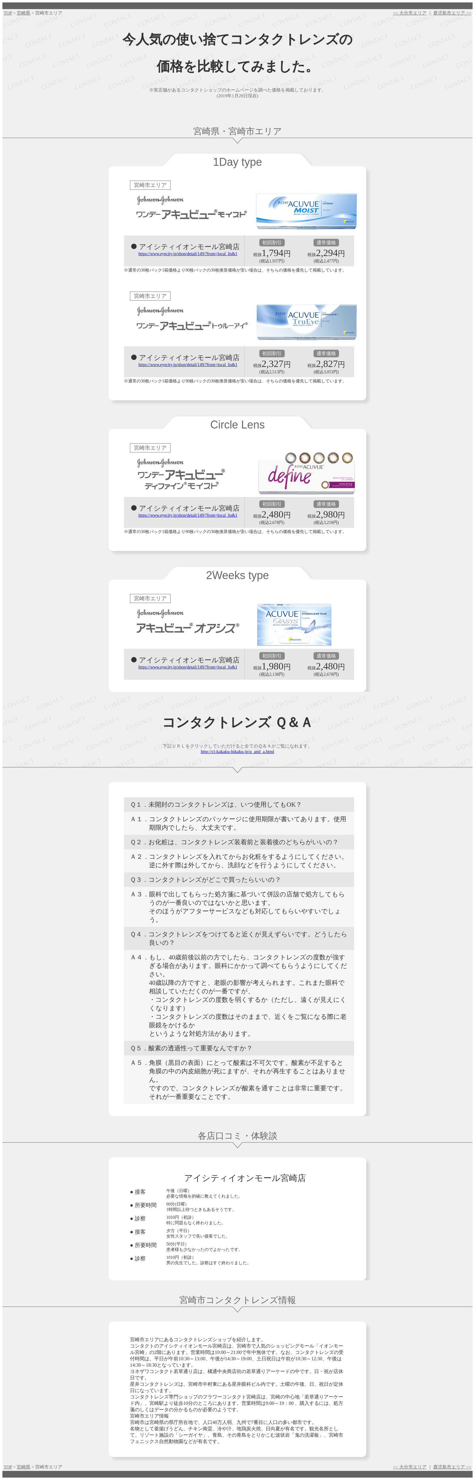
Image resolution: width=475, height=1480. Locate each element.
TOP (8, 13)
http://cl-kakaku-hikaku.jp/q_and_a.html (237, 751)
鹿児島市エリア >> (452, 13)
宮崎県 (23, 13)
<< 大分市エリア (410, 13)
